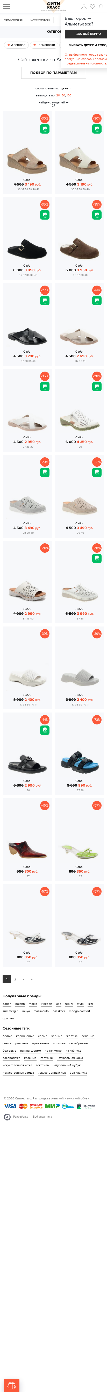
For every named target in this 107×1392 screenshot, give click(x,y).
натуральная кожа (70, 1058)
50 (63, 95)
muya (26, 1011)
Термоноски (45, 45)
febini (69, 1004)
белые (7, 1036)
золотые (59, 1043)
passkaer (59, 1011)
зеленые (88, 1036)
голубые (46, 1058)
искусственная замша (18, 1072)
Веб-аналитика (42, 1116)
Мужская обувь (40, 19)
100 (69, 95)
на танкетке (53, 1050)
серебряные (78, 1043)
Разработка (20, 1116)
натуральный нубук (67, 1065)
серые (42, 1036)
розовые (21, 1043)
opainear (9, 1018)
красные (30, 1058)
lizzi (90, 1004)
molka (33, 1004)
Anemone (17, 45)
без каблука (78, 1072)
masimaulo (41, 1011)
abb (58, 1004)
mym (80, 1004)
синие (7, 1043)
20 (58, 95)
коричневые (25, 1036)
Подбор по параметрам (53, 73)
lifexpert (46, 1004)
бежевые (9, 1050)
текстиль (42, 1065)
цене (64, 88)
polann (20, 1004)
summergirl (10, 1011)
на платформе (30, 1050)
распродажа (11, 1058)
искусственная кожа (17, 1065)
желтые (72, 1036)
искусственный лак (52, 1072)
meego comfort (79, 1011)
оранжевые (40, 1043)
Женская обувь (13, 19)
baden (7, 1004)
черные (56, 1036)
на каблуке (73, 1050)
